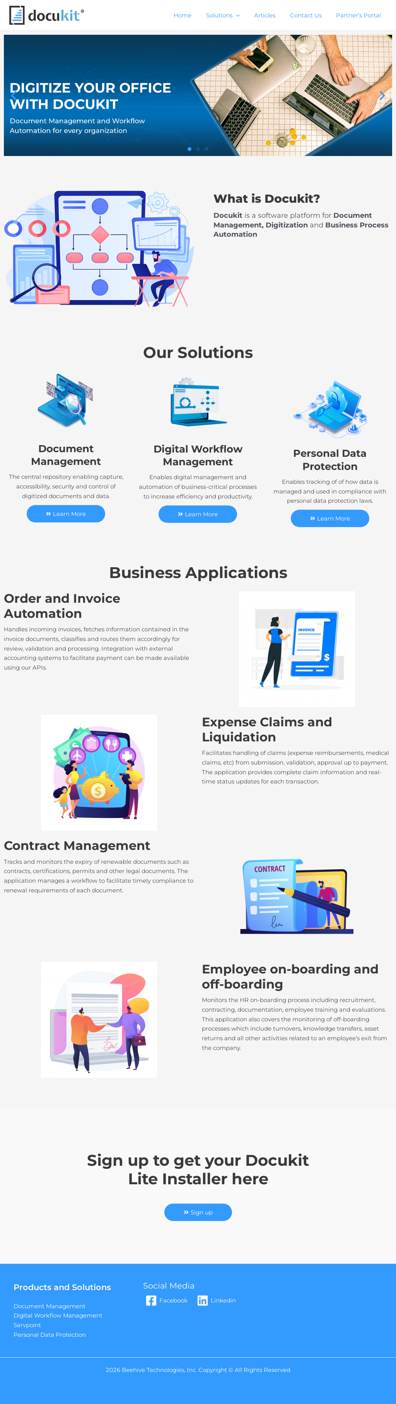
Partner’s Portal (360, 15)
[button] (14, 95)
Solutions (233, 15)
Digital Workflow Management (58, 1315)
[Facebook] (166, 1300)
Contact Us (310, 15)
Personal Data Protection (50, 1334)
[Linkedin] (216, 1300)
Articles (272, 15)
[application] (246, 15)
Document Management (49, 1306)
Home (196, 15)
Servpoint (27, 1325)
